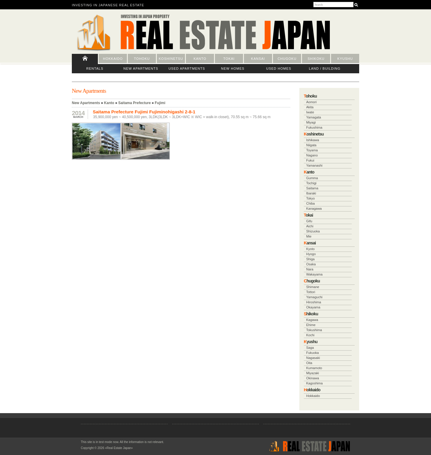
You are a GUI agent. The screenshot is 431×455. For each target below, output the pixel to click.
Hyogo (311, 254)
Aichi (309, 226)
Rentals (94, 68)
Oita (309, 363)
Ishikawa (312, 140)
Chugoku (286, 58)
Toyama (312, 150)
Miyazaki (312, 373)
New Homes (233, 68)
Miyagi (311, 122)
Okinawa (312, 378)
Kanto (200, 58)
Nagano (312, 155)
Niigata (311, 145)
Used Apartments (187, 68)
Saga (310, 347)
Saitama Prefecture (134, 103)
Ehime (310, 325)
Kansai (258, 58)
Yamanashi (314, 165)
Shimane (312, 287)
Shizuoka (313, 231)
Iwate (310, 112)
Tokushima (314, 330)
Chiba (310, 203)
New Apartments (140, 68)
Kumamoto (314, 368)
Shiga (310, 259)
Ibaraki (311, 193)
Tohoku (142, 58)
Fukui (310, 160)
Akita (309, 107)
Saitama (312, 188)
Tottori (310, 292)
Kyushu (345, 58)
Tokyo (310, 198)
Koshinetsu (171, 58)
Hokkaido (113, 58)
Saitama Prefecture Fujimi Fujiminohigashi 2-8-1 (144, 111)
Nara (309, 269)
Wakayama (314, 274)
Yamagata (313, 117)
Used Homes (278, 68)
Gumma (312, 178)
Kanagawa (314, 208)
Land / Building (324, 68)
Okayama (313, 307)
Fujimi (160, 103)
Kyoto (310, 249)
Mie (309, 236)
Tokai (229, 58)
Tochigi (311, 183)
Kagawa (312, 320)
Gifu (309, 221)
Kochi (310, 335)
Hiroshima (313, 302)
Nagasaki (313, 358)
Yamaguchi (314, 297)
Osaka (311, 264)
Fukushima (314, 127)
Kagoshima (314, 383)
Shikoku (316, 58)
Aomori (311, 102)
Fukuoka (312, 352)
